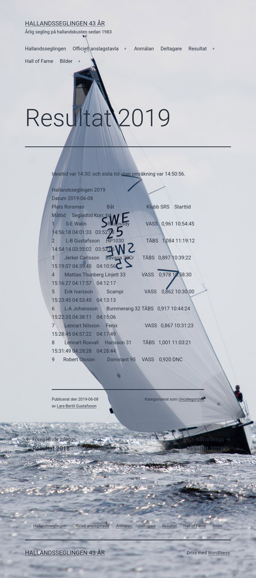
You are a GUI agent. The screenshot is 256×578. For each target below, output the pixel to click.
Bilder (66, 61)
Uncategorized (191, 399)
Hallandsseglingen (45, 49)
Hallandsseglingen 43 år (65, 23)
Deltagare (171, 49)
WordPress (219, 552)
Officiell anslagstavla (96, 49)
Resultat (197, 49)
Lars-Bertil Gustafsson (76, 406)
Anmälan (144, 49)
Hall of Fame (39, 61)
